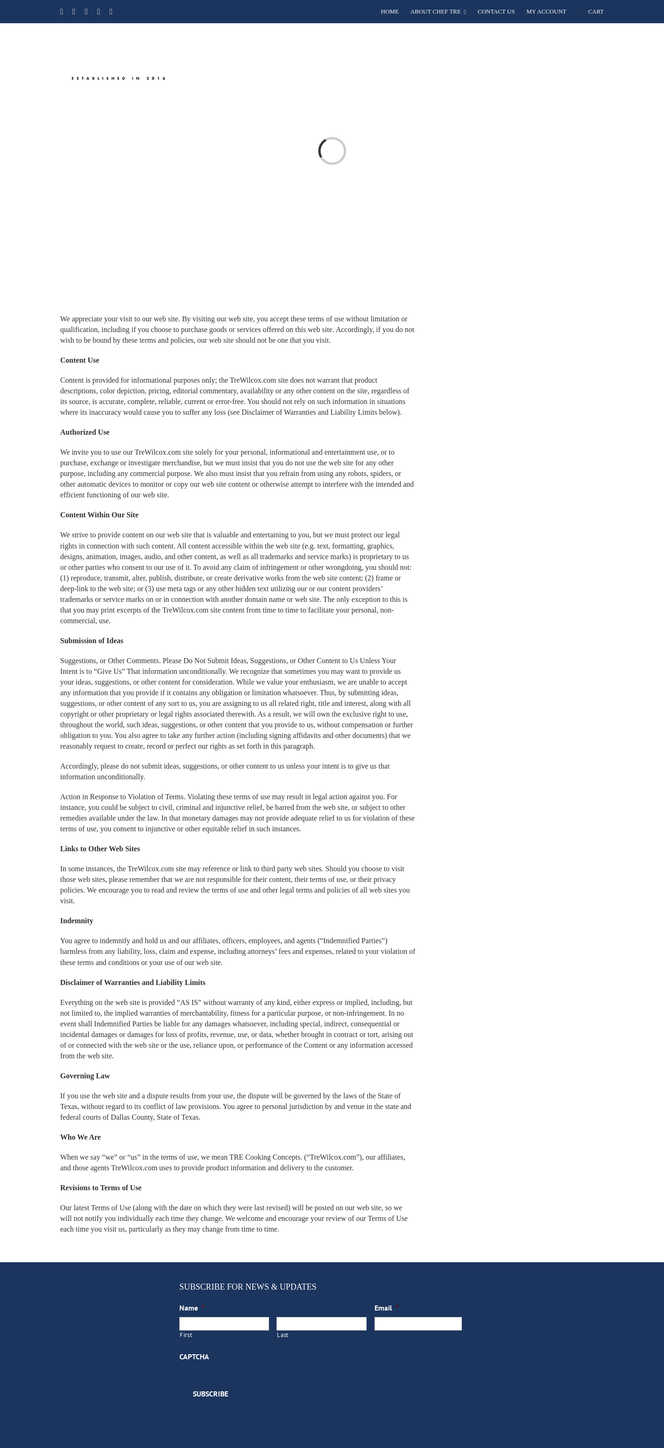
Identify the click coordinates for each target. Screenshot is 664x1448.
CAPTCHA (194, 1356)
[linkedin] (111, 11)
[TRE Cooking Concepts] (115, 29)
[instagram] (98, 11)
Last (283, 1335)
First (186, 1335)
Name (191, 1307)
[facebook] (61, 11)
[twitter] (74, 11)
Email (387, 1307)
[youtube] (86, 11)
